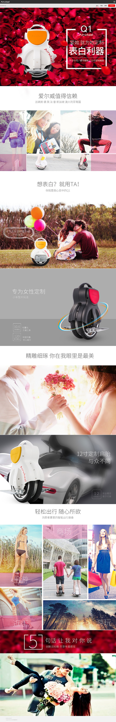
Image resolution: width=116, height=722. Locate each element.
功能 (101, 5)
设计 (97, 5)
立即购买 (111, 5)
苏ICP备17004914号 (9, 718)
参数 (105, 5)
